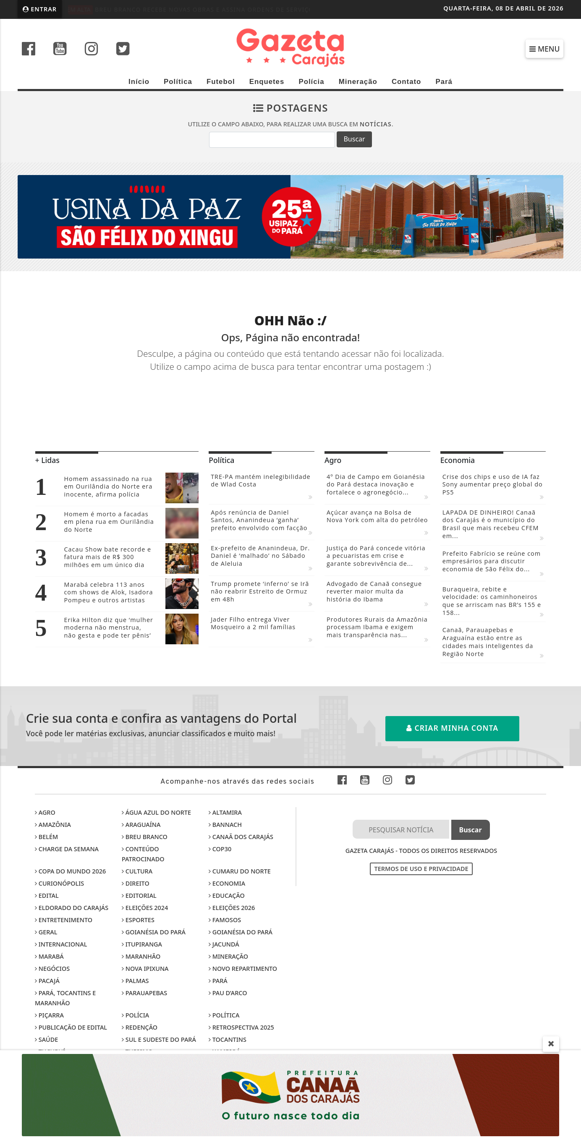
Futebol (221, 82)
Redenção (139, 1027)
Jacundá (224, 944)
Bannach (225, 825)
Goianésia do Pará (154, 932)
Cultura (137, 871)
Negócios (52, 969)
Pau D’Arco (228, 993)
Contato (406, 82)
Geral (46, 932)
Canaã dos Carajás (241, 837)
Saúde (46, 1039)
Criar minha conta (452, 728)
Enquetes (267, 82)
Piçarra (49, 1015)
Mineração (358, 82)
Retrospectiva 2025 (241, 1027)
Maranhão (141, 956)
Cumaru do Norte (240, 871)
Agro (45, 812)
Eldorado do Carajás (71, 908)
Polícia (311, 82)
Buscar (354, 139)
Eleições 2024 (145, 908)
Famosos (225, 920)
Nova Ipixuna (145, 969)
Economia (227, 883)
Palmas (135, 981)
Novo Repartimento (243, 969)
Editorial (139, 895)
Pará (443, 82)
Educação (227, 895)
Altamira (225, 812)
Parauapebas (144, 993)
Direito (135, 883)
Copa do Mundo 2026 (70, 871)
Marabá (49, 956)
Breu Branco (144, 837)
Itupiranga (142, 944)
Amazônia (53, 825)
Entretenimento (63, 920)
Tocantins (227, 1039)
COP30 (220, 849)
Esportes (138, 920)
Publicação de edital (71, 1027)
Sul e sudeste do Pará (159, 1039)
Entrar (40, 9)
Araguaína (141, 825)
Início (138, 82)
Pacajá (47, 981)
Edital (47, 895)
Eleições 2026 (232, 908)
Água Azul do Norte (156, 812)
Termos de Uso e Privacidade (421, 869)
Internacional (61, 944)
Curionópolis (59, 883)
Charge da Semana (67, 849)
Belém (46, 837)
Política (178, 82)
